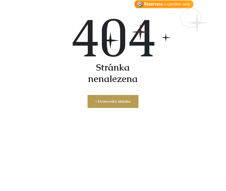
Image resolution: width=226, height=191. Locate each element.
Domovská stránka (113, 101)
